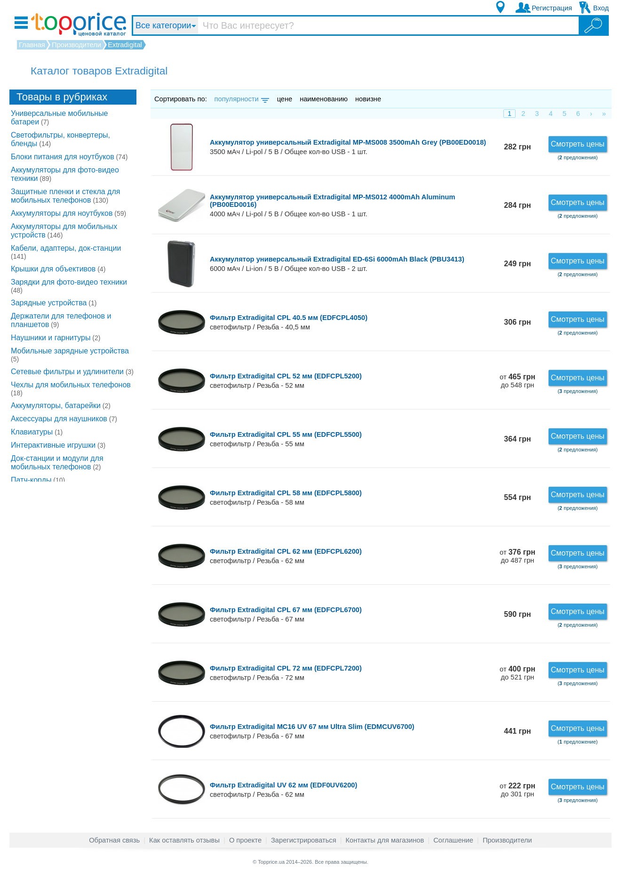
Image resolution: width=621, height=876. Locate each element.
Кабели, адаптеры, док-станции (66, 252)
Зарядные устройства (53, 303)
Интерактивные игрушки (58, 445)
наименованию (324, 99)
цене (285, 99)
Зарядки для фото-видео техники (69, 286)
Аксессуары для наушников (64, 419)
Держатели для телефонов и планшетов (61, 320)
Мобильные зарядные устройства (70, 355)
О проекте (245, 840)
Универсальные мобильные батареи (59, 117)
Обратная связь (114, 840)
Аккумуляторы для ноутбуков (68, 213)
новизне (368, 99)
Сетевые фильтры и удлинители (72, 372)
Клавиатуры (37, 432)
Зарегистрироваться (303, 840)
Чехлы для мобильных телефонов (71, 389)
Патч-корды (38, 480)
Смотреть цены (578, 144)
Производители (507, 840)
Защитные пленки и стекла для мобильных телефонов (65, 196)
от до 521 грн (517, 673)
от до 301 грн (517, 790)
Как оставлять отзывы (184, 840)
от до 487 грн (517, 556)
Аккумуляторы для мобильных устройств (64, 230)
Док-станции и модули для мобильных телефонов (57, 462)
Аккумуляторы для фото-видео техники (65, 174)
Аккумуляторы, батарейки (61, 405)
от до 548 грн (517, 381)
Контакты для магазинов (385, 840)
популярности (241, 99)
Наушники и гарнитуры (55, 338)
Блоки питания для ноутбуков (69, 157)
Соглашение (453, 840)
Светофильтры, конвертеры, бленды (60, 139)
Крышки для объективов (58, 269)
